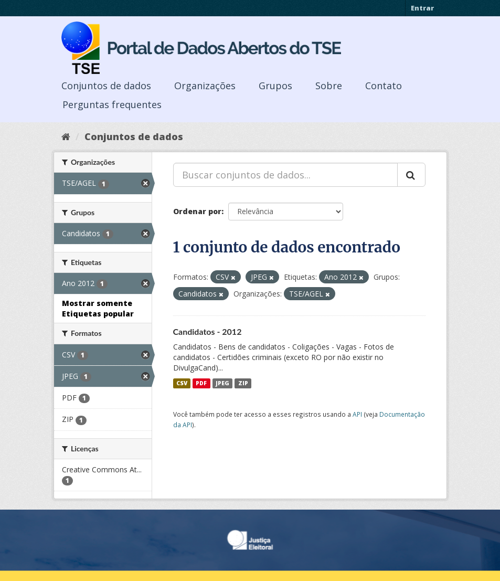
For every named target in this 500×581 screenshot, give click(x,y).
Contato (383, 85)
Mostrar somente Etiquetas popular (98, 308)
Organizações (205, 85)
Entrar (422, 8)
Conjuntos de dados (106, 85)
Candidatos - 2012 (207, 331)
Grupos (275, 85)
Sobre (328, 85)
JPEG (222, 383)
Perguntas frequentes (112, 104)
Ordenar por (197, 211)
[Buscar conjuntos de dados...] (285, 175)
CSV (181, 383)
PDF (201, 383)
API (357, 414)
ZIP (243, 383)
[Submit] (411, 175)
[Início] (65, 136)
